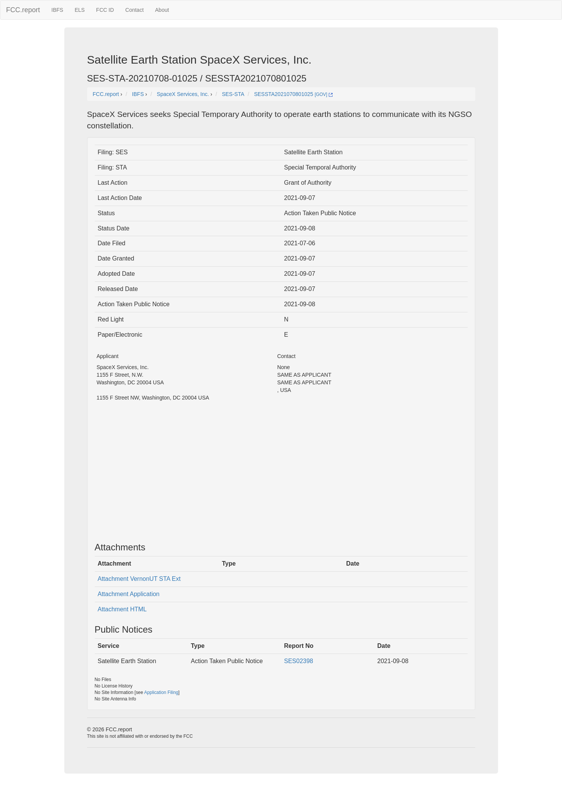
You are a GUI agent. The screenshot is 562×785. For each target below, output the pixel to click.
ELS (79, 10)
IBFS (57, 10)
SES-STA (233, 94)
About (162, 10)
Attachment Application (129, 594)
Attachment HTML (122, 609)
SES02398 (299, 661)
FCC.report (23, 10)
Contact (134, 10)
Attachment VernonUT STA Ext (139, 579)
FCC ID (105, 10)
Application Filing (161, 692)
